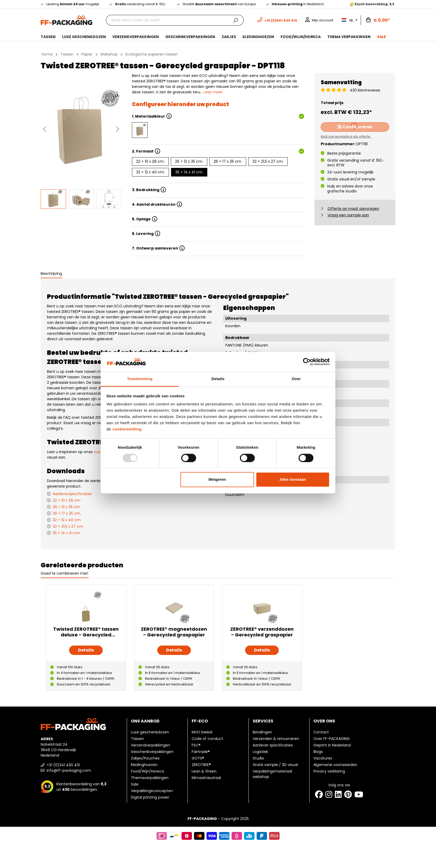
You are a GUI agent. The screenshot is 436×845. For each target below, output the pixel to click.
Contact (321, 732)
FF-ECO (200, 721)
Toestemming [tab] (140, 379)
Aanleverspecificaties (72, 493)
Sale (134, 784)
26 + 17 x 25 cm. (228, 161)
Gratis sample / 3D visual (275, 764)
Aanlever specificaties (273, 745)
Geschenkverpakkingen (152, 751)
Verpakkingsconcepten (152, 790)
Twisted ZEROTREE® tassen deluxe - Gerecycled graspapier (86, 632)
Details (86, 650)
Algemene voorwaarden (335, 764)
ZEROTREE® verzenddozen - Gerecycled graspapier (262, 632)
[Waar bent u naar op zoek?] (167, 20)
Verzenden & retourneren (276, 738)
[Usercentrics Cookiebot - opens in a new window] (307, 362)
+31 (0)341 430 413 (60, 765)
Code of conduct (207, 738)
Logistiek (260, 751)
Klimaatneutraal (206, 777)
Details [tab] (218, 379)
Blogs (318, 751)
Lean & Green (204, 771)
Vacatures (322, 758)
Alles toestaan (293, 479)
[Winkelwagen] (378, 20)
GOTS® (198, 758)
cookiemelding (127, 429)
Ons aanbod (145, 721)
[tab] (51, 274)
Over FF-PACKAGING (331, 738)
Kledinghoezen (144, 764)
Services (263, 721)
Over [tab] (296, 379)
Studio (258, 758)
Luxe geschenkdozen (150, 732)
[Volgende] (118, 129)
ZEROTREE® (201, 764)
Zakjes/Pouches (145, 758)
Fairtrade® (201, 751)
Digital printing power (150, 797)
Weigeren (217, 479)
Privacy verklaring (329, 771)
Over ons (324, 721)
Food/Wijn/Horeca (147, 771)
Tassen (137, 738)
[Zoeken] (235, 20)
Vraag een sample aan (348, 215)
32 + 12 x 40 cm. (150, 172)
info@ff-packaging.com (66, 770)
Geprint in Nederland (332, 745)
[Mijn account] (319, 20)
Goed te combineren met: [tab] (65, 573)
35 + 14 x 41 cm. (189, 172)
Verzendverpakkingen (150, 745)
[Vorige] (45, 129)
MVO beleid (202, 732)
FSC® (196, 745)
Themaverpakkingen (149, 777)
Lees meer (213, 92)
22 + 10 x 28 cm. (150, 161)
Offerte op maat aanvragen (353, 208)
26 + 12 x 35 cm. (189, 161)
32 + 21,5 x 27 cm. (267, 161)
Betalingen (262, 732)
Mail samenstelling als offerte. (346, 136)
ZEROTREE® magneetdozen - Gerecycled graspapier (174, 632)
